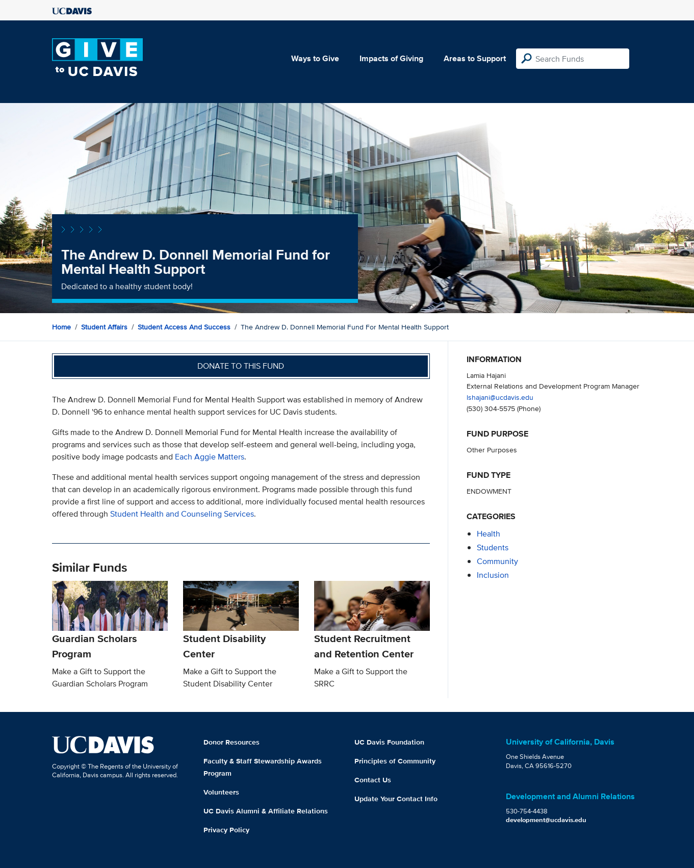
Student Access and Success (184, 327)
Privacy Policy (226, 830)
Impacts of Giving (391, 58)
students (492, 547)
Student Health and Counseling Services (182, 514)
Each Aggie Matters (209, 457)
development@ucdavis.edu (546, 820)
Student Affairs (104, 327)
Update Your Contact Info (396, 799)
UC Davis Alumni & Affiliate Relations (265, 811)
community (497, 561)
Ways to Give (315, 58)
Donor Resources (231, 742)
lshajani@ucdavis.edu (500, 397)
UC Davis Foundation (389, 742)
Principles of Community (394, 761)
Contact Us (372, 780)
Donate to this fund (240, 366)
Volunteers (221, 792)
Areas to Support (475, 58)
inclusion (493, 575)
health (488, 534)
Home (61, 327)
